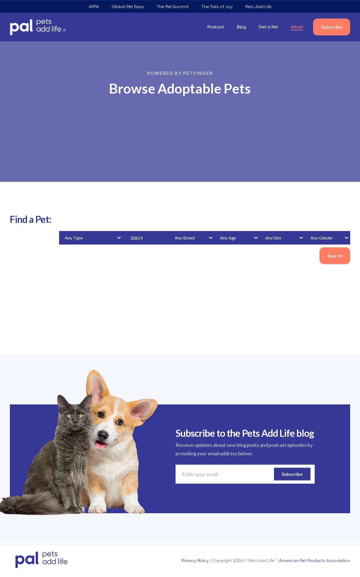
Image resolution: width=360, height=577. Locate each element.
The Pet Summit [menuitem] (173, 6)
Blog (241, 27)
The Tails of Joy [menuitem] (217, 6)
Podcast (215, 27)
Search (335, 255)
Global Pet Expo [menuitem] (128, 6)
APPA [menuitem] (94, 6)
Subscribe (331, 27)
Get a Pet (268, 27)
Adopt (297, 27)
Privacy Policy (195, 560)
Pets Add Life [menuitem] (258, 6)
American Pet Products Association (314, 560)
